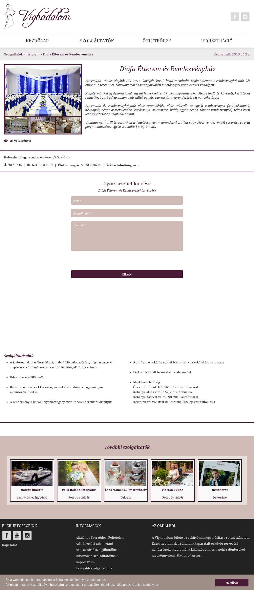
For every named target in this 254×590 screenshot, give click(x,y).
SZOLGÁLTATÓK (97, 40)
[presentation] (127, 260)
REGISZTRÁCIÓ (217, 40)
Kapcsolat (9, 545)
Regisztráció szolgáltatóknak (97, 550)
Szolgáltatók (13, 54)
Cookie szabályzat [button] (145, 584)
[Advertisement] (127, 317)
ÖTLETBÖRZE (157, 40)
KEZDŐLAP (37, 40)
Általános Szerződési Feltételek (99, 537)
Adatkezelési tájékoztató (94, 543)
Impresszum (85, 562)
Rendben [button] (232, 582)
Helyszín (32, 54)
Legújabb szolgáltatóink (94, 568)
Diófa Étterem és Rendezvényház (68, 54)
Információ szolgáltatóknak (96, 556)
